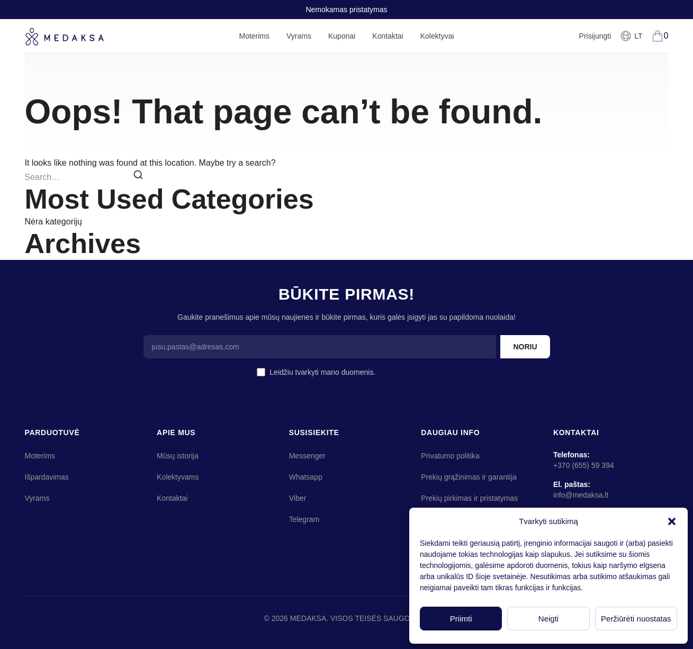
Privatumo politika (406, 372)
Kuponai (341, 36)
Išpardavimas (47, 477)
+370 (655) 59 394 (583, 465)
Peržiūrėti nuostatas (636, 618)
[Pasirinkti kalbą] (630, 36)
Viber (297, 498)
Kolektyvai (437, 36)
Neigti (548, 618)
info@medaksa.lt (580, 495)
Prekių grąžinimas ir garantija (469, 477)
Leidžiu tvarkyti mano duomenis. (352, 372)
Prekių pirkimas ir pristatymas (469, 498)
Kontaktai (387, 36)
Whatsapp (305, 477)
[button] (672, 521)
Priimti (461, 618)
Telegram (304, 519)
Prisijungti (595, 36)
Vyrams (298, 42)
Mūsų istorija (178, 456)
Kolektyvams (178, 477)
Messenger (307, 456)
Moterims (254, 42)
